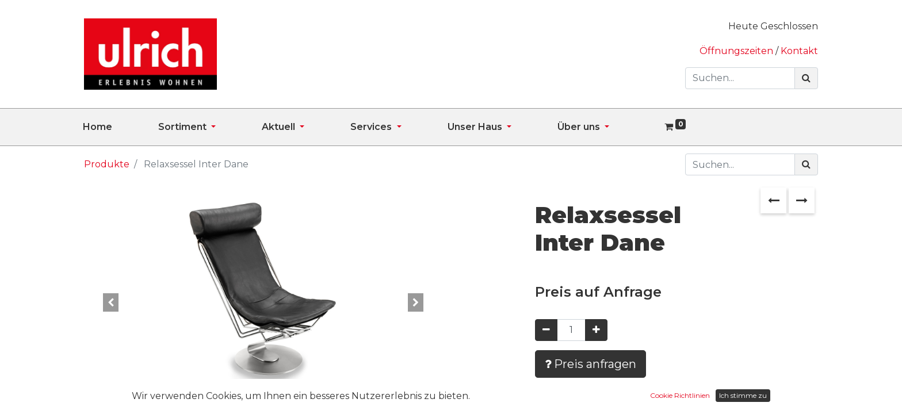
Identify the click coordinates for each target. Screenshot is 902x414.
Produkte (106, 164)
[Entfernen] (546, 330)
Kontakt (799, 50)
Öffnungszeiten (737, 50)
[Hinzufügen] (596, 330)
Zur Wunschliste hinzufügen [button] (619, 397)
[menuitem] (120, 127)
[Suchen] (806, 78)
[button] (110, 302)
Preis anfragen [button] (590, 364)
